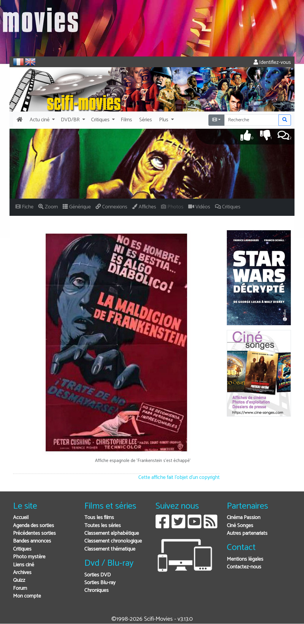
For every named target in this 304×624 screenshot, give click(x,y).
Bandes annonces (32, 541)
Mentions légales (245, 559)
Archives (22, 572)
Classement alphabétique (111, 533)
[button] (41, 120)
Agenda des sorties (33, 525)
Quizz (19, 580)
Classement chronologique (113, 541)
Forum (20, 588)
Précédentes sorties (34, 533)
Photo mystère (29, 557)
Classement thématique (109, 549)
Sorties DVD (97, 575)
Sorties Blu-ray (99, 583)
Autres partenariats (247, 533)
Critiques (22, 549)
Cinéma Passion (243, 517)
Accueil (20, 517)
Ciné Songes (240, 525)
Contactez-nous (244, 567)
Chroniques (96, 590)
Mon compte (27, 596)
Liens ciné (23, 565)
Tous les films (99, 517)
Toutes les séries (102, 525)
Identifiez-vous (272, 62)
